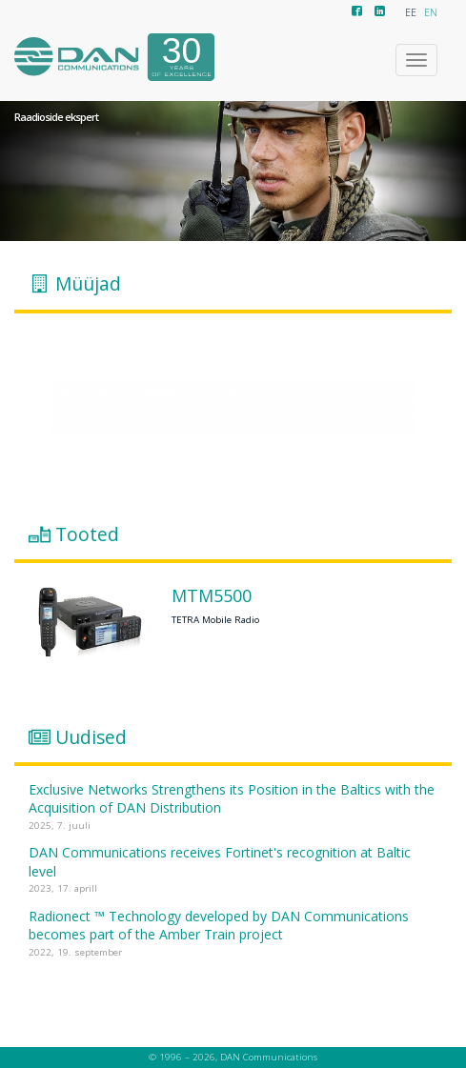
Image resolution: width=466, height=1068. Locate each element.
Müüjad (88, 284)
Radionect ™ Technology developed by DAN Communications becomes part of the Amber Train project (219, 925)
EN (430, 12)
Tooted (87, 534)
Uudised (91, 736)
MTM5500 (212, 596)
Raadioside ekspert (56, 117)
